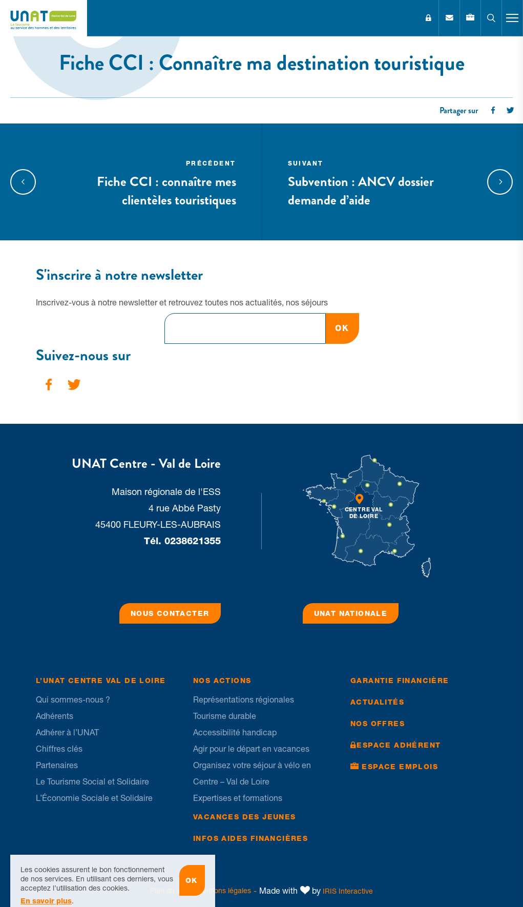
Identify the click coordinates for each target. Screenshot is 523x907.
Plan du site (169, 891)
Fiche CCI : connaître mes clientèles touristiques (150, 182)
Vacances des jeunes (244, 817)
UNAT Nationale (351, 613)
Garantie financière (399, 680)
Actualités (377, 702)
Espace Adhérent (428, 18)
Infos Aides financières (250, 838)
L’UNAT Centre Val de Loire (100, 680)
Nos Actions (222, 680)
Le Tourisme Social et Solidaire (92, 781)
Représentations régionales (243, 699)
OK (342, 328)
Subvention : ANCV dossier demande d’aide (373, 182)
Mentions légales (223, 891)
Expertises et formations (237, 797)
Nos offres (377, 723)
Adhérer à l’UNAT (67, 732)
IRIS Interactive (348, 891)
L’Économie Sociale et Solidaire (94, 797)
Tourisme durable (224, 715)
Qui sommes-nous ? (73, 699)
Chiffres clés (59, 748)
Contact (449, 18)
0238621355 (192, 540)
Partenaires (57, 765)
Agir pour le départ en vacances (251, 748)
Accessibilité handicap (235, 732)
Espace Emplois (400, 766)
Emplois (470, 18)
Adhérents (54, 715)
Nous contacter (170, 613)
